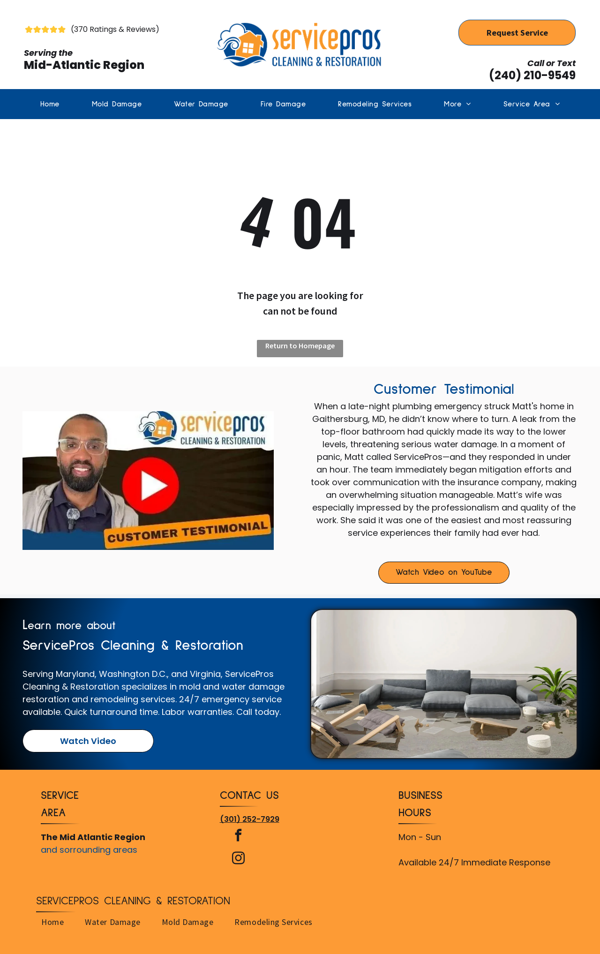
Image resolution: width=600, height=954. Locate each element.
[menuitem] (50, 104)
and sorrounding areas (89, 850)
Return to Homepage (300, 345)
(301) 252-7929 (249, 819)
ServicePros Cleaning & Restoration (133, 901)
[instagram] (238, 859)
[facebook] (238, 836)
